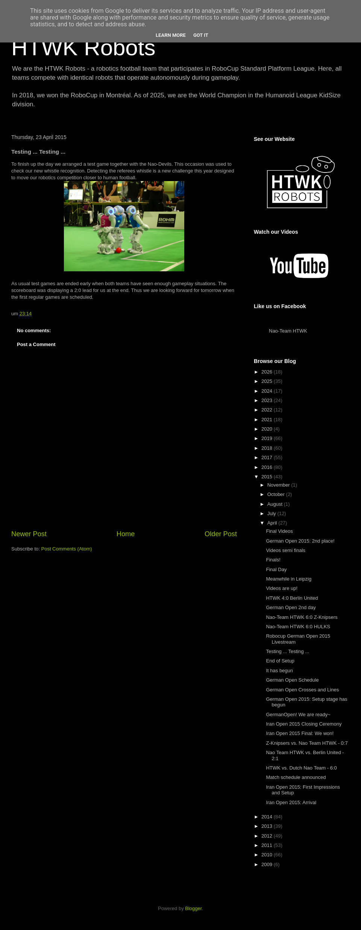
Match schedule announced (296, 777)
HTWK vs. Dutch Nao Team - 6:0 (301, 768)
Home (126, 534)
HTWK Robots (83, 47)
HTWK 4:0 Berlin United (292, 598)
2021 (267, 419)
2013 (267, 826)
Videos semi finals (285, 550)
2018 (267, 448)
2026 (267, 372)
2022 (267, 410)
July (272, 513)
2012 (267, 836)
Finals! (273, 560)
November (279, 485)
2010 (267, 854)
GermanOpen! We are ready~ (298, 714)
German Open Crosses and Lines (302, 690)
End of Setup (280, 661)
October (276, 494)
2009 (267, 864)
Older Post (221, 534)
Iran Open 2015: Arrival (291, 802)
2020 (267, 429)
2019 (267, 438)
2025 (267, 381)
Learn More (171, 35)
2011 (267, 845)
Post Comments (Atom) (66, 549)
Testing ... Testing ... (287, 651)
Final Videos (279, 531)
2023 (267, 400)
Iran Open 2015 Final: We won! (300, 733)
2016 (267, 467)
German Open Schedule (292, 680)
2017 (267, 457)
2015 (267, 476)
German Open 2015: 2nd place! (300, 541)
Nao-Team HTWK (288, 331)
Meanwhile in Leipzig (288, 579)
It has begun (279, 670)
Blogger (193, 908)
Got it (200, 35)
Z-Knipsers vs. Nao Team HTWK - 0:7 (306, 743)
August (275, 504)
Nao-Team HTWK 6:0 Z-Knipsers (301, 617)
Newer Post (29, 534)
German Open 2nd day (290, 607)
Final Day (276, 569)
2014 (267, 817)
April (273, 523)
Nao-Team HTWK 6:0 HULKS (298, 626)
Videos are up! (281, 588)
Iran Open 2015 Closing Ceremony (303, 724)
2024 (267, 391)
